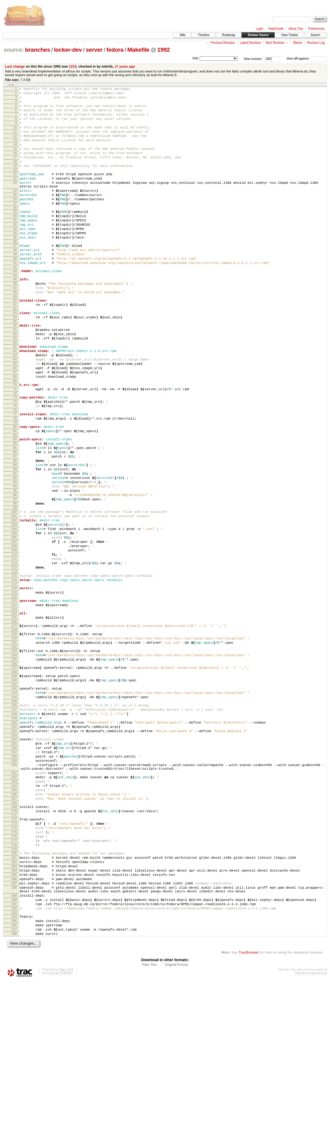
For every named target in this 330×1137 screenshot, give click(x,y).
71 (15, 445)
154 (14, 855)
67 (15, 425)
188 (14, 1033)
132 (14, 748)
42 (15, 303)
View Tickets (289, 35)
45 (15, 316)
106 (14, 621)
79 (15, 484)
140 (14, 786)
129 (14, 733)
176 (14, 972)
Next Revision (275, 42)
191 (14, 1053)
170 (14, 942)
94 (15, 559)
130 (14, 738)
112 (14, 652)
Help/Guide (276, 28)
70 (15, 440)
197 (14, 1083)
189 (14, 1043)
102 (14, 600)
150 (14, 836)
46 (15, 321)
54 (15, 360)
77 (15, 474)
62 (15, 399)
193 (14, 1064)
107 (14, 626)
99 (15, 585)
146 (14, 815)
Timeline (203, 35)
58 (15, 380)
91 (15, 544)
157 (14, 871)
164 (14, 912)
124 (14, 709)
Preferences (316, 28)
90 (15, 539)
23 (15, 202)
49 (15, 337)
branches (37, 49)
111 (14, 647)
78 (15, 479)
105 (14, 615)
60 (15, 390)
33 (15, 257)
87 (15, 523)
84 (15, 507)
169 (14, 937)
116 (14, 671)
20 (15, 187)
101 (14, 595)
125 (14, 715)
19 (15, 182)
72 (15, 450)
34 (15, 262)
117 (14, 677)
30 (15, 241)
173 (14, 956)
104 (14, 610)
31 (15, 247)
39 (15, 287)
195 (14, 1073)
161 (14, 896)
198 (14, 1089)
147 (14, 820)
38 (15, 282)
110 (14, 641)
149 (14, 831)
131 (14, 743)
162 (14, 902)
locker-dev (68, 49)
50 (15, 341)
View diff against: (306, 58)
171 (14, 947)
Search (315, 35)
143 (14, 801)
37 (15, 277)
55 (15, 365)
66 (15, 420)
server (94, 49)
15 (15, 161)
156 (14, 866)
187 (14, 1028)
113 (14, 657)
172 (14, 951)
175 (14, 967)
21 (15, 191)
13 (15, 151)
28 (15, 232)
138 (14, 777)
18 (15, 177)
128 (14, 729)
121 (14, 695)
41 (15, 297)
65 (15, 415)
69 (15, 436)
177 (14, 977)
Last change (15, 66)
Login (259, 28)
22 (15, 196)
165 (14, 917)
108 (14, 631)
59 (15, 385)
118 (14, 681)
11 (15, 141)
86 (15, 518)
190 (14, 1048)
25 (15, 217)
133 (14, 752)
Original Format (176, 1120)
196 (14, 1078)
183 (14, 1007)
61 (15, 394)
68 (15, 430)
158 (14, 876)
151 (14, 841)
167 (14, 928)
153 (14, 852)
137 (14, 772)
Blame (297, 42)
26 (15, 222)
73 (15, 454)
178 (14, 982)
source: (14, 49)
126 (14, 720)
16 (15, 167)
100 (14, 589)
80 (15, 488)
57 (15, 374)
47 (15, 326)
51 (15, 346)
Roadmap (228, 35)
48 (15, 331)
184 (14, 1012)
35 (15, 267)
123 (14, 705)
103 (14, 605)
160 (14, 887)
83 (15, 502)
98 (15, 580)
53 (15, 355)
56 (15, 369)
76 (15, 470)
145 (14, 811)
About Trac (295, 28)
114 (14, 662)
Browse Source (258, 35)
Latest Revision (250, 42)
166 (14, 922)
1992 (163, 49)
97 (15, 575)
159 (14, 881)
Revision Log (316, 42)
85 (15, 513)
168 (14, 933)
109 (14, 636)
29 (15, 236)
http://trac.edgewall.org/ (311, 1129)
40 (15, 292)
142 (14, 796)
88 (15, 528)
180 (14, 992)
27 (15, 227)
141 (14, 792)
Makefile (138, 49)
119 (14, 686)
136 (14, 768)
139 (14, 781)
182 (14, 1002)
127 (14, 724)
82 (15, 498)
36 (15, 273)
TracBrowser (249, 1108)
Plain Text (149, 1120)
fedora (115, 49)
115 (14, 666)
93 (15, 554)
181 (14, 997)
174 (14, 962)
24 (15, 211)
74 (15, 459)
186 (14, 1023)
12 (15, 146)
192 (14, 1059)
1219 (72, 66)
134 (14, 758)
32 (15, 252)
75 (15, 464)
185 (14, 1018)
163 (14, 907)
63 (15, 404)
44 (15, 312)
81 (15, 493)
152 (14, 846)
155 (14, 861)
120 (14, 691)
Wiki (182, 35)
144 (14, 806)
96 (15, 570)
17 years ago (124, 66)
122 (14, 700)
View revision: (253, 58)
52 (15, 351)
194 (14, 1068)
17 (15, 172)
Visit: (195, 58)
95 (15, 565)
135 (14, 763)
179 (14, 988)
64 (15, 410)
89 (15, 533)
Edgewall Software (59, 1129)
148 (14, 826)
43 (15, 307)
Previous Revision (222, 42)
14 (15, 156)
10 (15, 135)
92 (15, 549)
